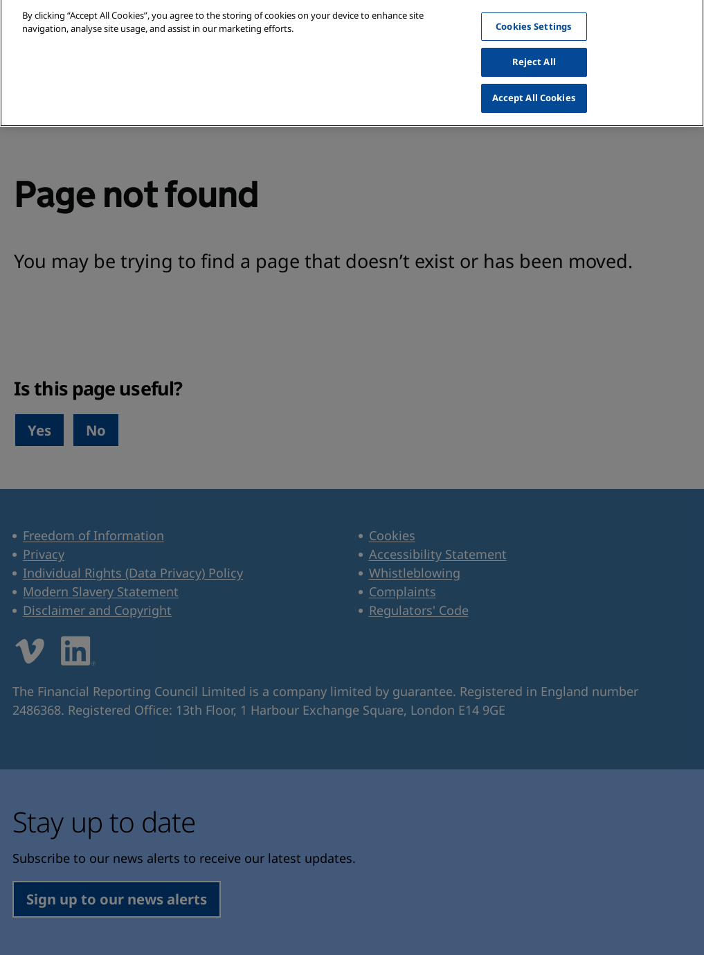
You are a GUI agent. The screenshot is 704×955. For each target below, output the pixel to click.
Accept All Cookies (534, 86)
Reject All (534, 51)
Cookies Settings (534, 15)
